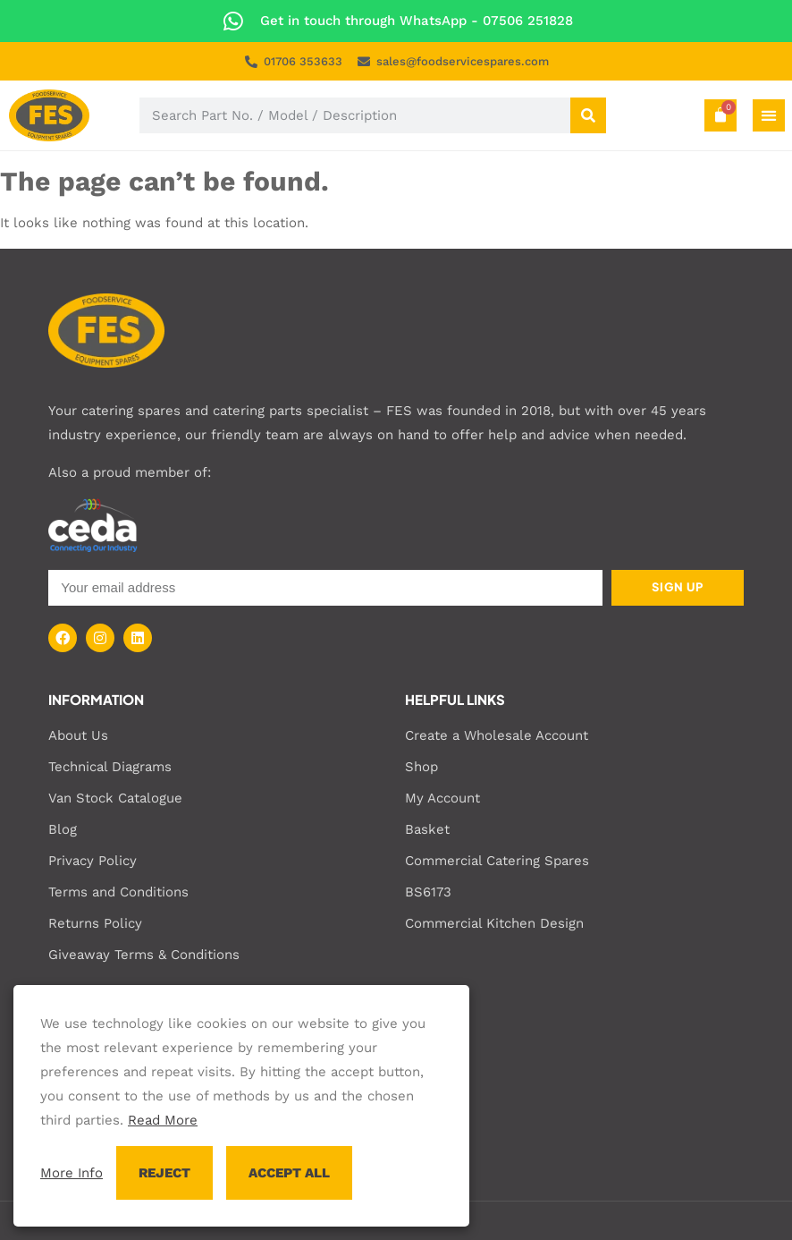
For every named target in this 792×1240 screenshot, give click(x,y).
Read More (163, 1120)
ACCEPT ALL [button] (289, 1173)
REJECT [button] (164, 1173)
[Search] (588, 115)
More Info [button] (71, 1173)
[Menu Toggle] (769, 115)
